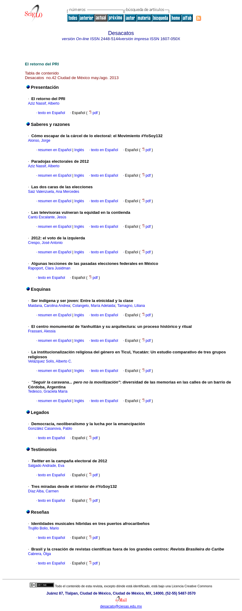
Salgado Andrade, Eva (46, 465)
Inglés (78, 150)
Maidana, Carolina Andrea (49, 306)
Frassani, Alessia (42, 331)
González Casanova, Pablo (50, 428)
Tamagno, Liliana (131, 306)
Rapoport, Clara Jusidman (49, 268)
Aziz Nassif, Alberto (43, 103)
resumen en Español (54, 150)
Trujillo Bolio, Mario (43, 528)
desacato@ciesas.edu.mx (121, 606)
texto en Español (51, 113)
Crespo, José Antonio (45, 243)
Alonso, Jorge (39, 140)
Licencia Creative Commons (192, 586)
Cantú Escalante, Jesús (47, 217)
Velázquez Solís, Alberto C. (50, 361)
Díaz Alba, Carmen (43, 491)
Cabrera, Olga (39, 554)
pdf (93, 113)
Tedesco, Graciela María (47, 391)
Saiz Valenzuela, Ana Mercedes (53, 191)
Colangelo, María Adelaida (93, 306)
